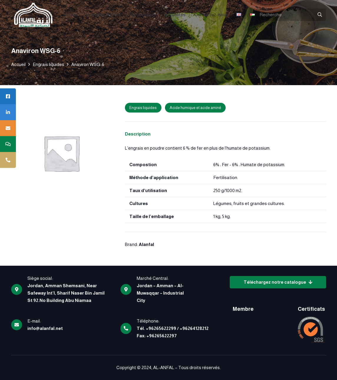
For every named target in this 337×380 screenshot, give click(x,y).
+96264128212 (194, 328)
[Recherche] (291, 15)
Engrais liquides (48, 64)
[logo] (33, 14)
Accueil (18, 64)
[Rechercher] (319, 15)
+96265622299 (161, 328)
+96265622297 (161, 335)
